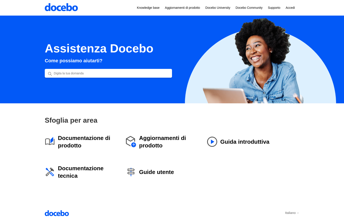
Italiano (292, 213)
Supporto (274, 7)
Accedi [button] (290, 7)
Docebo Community (249, 7)
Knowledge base (148, 7)
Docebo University (217, 7)
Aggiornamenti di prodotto (182, 7)
